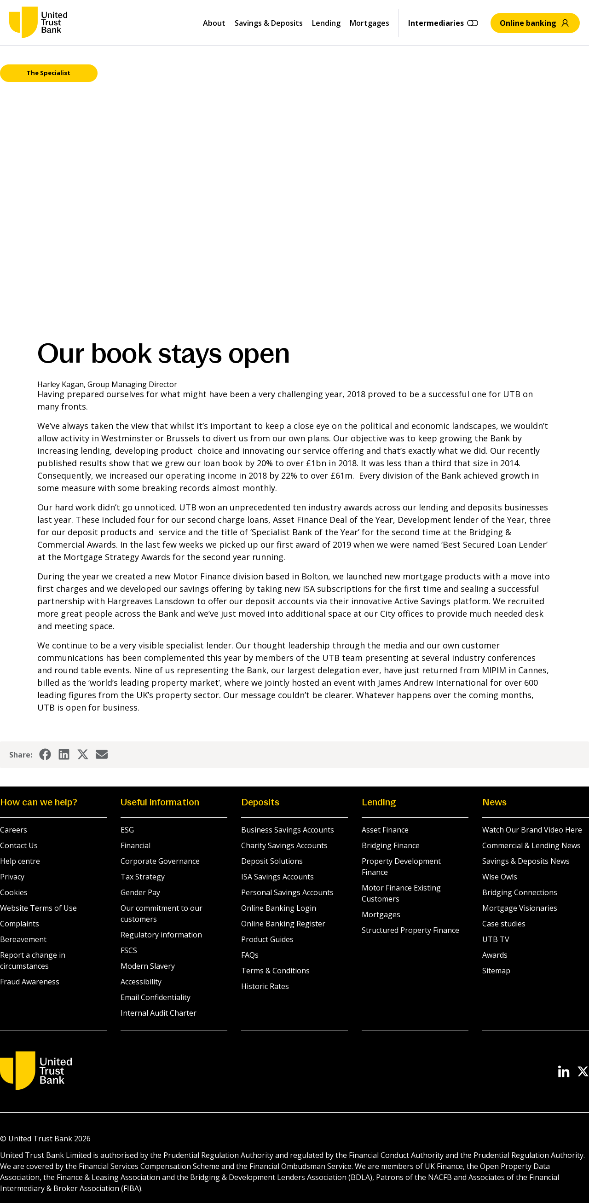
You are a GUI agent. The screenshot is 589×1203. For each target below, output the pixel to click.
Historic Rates (265, 986)
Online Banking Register (283, 924)
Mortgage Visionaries (519, 908)
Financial (135, 845)
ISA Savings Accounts (277, 877)
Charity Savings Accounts (284, 845)
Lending (326, 23)
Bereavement (23, 939)
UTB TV (495, 939)
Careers (13, 830)
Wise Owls (499, 877)
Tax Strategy (143, 877)
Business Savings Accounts (287, 830)
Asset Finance (385, 830)
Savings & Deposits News (526, 861)
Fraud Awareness (29, 982)
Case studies (503, 924)
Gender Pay (140, 892)
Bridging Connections (519, 892)
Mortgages (369, 23)
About (214, 23)
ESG (127, 830)
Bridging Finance (391, 845)
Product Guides (267, 939)
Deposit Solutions (272, 861)
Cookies (14, 892)
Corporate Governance (160, 861)
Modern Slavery (148, 966)
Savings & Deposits (269, 23)
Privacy (12, 877)
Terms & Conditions (275, 971)
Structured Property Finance (410, 930)
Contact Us (19, 845)
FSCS (129, 950)
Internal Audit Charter (158, 1013)
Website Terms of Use (38, 908)
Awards (495, 955)
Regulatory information (161, 935)
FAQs (250, 955)
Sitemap (496, 971)
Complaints (19, 924)
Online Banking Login (278, 908)
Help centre (20, 861)
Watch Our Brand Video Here (532, 830)
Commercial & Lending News (531, 845)
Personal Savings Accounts (287, 892)
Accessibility (141, 982)
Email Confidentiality (156, 997)
